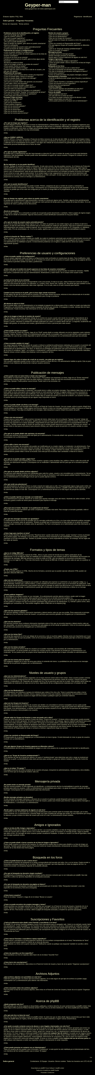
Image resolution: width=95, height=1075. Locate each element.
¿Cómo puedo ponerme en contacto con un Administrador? (67, 101)
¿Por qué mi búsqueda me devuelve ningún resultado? (66, 69)
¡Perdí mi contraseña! (11, 45)
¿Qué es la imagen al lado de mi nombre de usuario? (21, 64)
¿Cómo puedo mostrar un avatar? (15, 66)
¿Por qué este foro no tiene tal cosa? (60, 96)
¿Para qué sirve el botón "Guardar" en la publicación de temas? (25, 92)
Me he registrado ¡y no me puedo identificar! (18, 40)
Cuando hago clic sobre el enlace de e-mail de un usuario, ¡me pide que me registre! (24, 70)
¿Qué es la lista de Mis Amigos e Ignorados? (63, 61)
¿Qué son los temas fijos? (12, 109)
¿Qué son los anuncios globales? (15, 106)
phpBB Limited (82, 1006)
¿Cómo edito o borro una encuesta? (15, 83)
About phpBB (72, 1008)
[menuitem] (17, 16)
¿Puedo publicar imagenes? (13, 104)
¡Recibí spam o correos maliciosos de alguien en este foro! (67, 57)
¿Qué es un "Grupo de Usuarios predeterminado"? (65, 49)
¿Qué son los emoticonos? (12, 102)
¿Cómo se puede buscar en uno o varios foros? (64, 68)
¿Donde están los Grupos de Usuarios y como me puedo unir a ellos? (69, 41)
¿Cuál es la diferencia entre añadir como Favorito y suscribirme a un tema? (69, 79)
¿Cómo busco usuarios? (56, 73)
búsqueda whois (76, 1030)
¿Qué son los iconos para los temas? (16, 113)
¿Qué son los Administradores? (58, 35)
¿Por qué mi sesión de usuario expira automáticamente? (22, 47)
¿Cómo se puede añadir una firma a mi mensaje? (20, 78)
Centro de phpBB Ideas (11, 1019)
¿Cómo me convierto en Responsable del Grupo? (64, 43)
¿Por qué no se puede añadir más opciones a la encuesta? (23, 82)
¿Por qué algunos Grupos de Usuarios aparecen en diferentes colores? (68, 46)
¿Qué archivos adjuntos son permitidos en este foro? (65, 89)
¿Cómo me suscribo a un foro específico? (62, 83)
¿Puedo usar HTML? (10, 101)
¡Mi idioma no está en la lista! (13, 62)
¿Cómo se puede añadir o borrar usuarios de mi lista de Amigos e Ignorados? (69, 63)
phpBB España (55, 1070)
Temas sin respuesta (9, 24)
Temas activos (24, 24)
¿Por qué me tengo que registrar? (15, 35)
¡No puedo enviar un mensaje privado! (60, 54)
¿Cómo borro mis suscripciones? (59, 85)
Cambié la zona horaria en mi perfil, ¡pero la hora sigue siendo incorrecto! (24, 60)
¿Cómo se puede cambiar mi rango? (16, 68)
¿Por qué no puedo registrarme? (14, 38)
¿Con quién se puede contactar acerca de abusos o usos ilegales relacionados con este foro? (67, 98)
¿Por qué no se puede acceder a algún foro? (18, 85)
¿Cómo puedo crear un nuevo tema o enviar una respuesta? (24, 75)
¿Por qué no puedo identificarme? (15, 42)
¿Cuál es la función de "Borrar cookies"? (17, 49)
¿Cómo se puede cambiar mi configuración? (18, 52)
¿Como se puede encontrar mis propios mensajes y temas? (68, 75)
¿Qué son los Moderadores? (57, 36)
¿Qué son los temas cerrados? (14, 111)
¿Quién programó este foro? (57, 94)
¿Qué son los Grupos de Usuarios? (60, 38)
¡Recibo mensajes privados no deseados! (62, 56)
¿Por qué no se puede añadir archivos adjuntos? (20, 87)
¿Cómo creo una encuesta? (13, 80)
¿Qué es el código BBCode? (13, 99)
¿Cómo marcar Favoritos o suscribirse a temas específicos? (68, 82)
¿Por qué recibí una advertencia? (15, 89)
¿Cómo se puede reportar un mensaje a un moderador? (22, 90)
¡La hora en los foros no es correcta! (16, 57)
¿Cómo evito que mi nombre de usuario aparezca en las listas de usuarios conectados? (25, 55)
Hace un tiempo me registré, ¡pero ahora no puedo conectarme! (25, 43)
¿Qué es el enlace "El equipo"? (58, 50)
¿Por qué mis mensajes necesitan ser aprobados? (20, 94)
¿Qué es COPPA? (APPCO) (13, 36)
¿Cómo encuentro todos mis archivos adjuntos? (64, 90)
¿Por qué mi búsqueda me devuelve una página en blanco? (68, 71)
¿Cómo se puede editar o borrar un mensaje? (19, 76)
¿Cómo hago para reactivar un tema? (16, 96)
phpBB (51, 309)
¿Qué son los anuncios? (12, 108)
